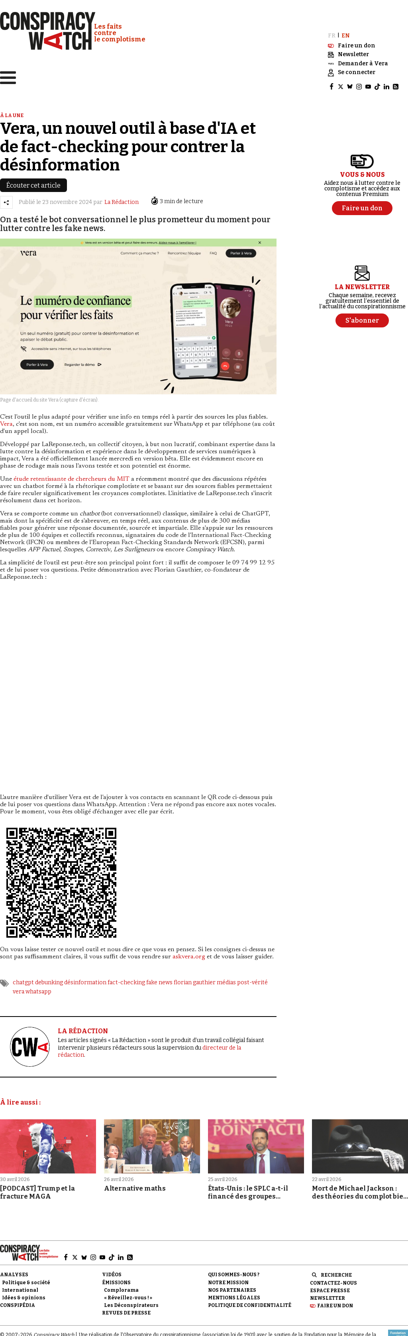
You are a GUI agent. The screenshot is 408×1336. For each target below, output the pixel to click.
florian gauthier (195, 982)
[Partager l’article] (6, 202)
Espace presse (330, 1290)
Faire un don (335, 1306)
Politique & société (26, 1282)
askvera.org (189, 957)
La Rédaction (121, 202)
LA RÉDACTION (83, 1030)
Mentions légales (234, 1297)
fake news (159, 982)
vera (18, 991)
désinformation (85, 982)
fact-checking (126, 982)
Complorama (121, 1290)
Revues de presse (126, 1313)
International (20, 1290)
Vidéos (112, 1274)
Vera (6, 424)
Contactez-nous (333, 1282)
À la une (12, 115)
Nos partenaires (232, 1290)
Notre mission (228, 1282)
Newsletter (327, 1298)
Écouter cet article (33, 185)
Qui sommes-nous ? (233, 1274)
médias (226, 982)
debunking (49, 982)
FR (331, 35)
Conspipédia (17, 1305)
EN (345, 35)
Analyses (14, 1274)
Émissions (116, 1282)
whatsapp (38, 991)
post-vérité (252, 982)
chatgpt (23, 982)
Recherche (336, 1275)
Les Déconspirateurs (131, 1305)
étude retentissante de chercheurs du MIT (71, 479)
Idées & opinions (23, 1297)
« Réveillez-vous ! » (128, 1297)
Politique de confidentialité (249, 1305)
